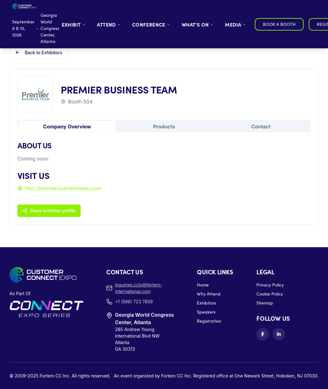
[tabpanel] (164, 178)
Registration (209, 321)
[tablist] (164, 126)
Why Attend (209, 294)
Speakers (206, 312)
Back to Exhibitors (38, 52)
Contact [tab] (261, 126)
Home (203, 285)
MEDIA (235, 24)
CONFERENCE (151, 24)
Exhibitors (206, 303)
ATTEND (109, 24)
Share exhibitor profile (49, 210)
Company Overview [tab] (67, 126)
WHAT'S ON (198, 24)
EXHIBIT (74, 24)
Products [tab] (164, 126)
